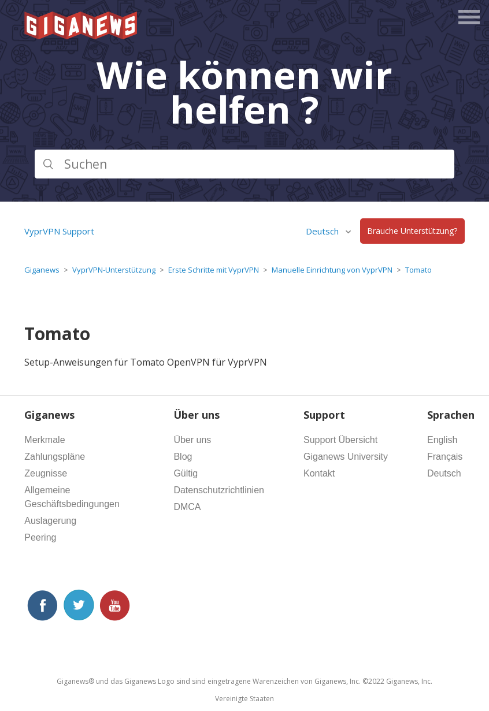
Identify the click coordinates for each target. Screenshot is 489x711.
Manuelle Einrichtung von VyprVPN (332, 270)
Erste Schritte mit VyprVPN (213, 270)
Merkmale (44, 440)
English (442, 440)
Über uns (192, 440)
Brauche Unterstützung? (412, 231)
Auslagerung (50, 521)
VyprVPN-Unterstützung (113, 270)
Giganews (42, 270)
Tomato (418, 270)
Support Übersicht (340, 440)
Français (444, 456)
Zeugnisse (45, 473)
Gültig (185, 473)
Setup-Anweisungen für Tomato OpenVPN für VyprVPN (145, 362)
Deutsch (323, 231)
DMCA (187, 507)
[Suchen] (244, 164)
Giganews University (345, 456)
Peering (40, 537)
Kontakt (319, 473)
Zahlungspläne (54, 456)
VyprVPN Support (59, 231)
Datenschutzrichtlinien (218, 490)
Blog (182, 456)
